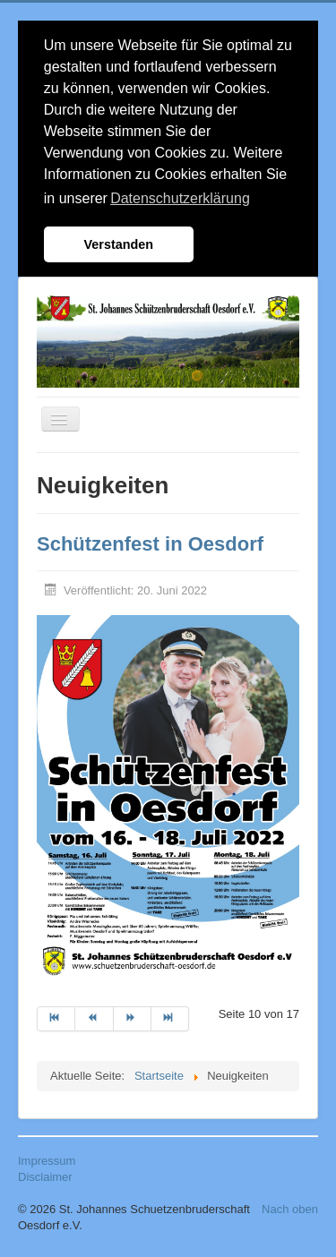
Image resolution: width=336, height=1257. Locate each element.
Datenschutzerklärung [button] (180, 198)
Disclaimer (45, 1177)
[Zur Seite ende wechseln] (170, 1018)
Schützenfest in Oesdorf (150, 544)
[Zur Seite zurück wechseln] (94, 1018)
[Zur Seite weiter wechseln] (132, 1018)
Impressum (46, 1160)
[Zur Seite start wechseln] (56, 1018)
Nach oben (290, 1209)
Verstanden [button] (119, 244)
